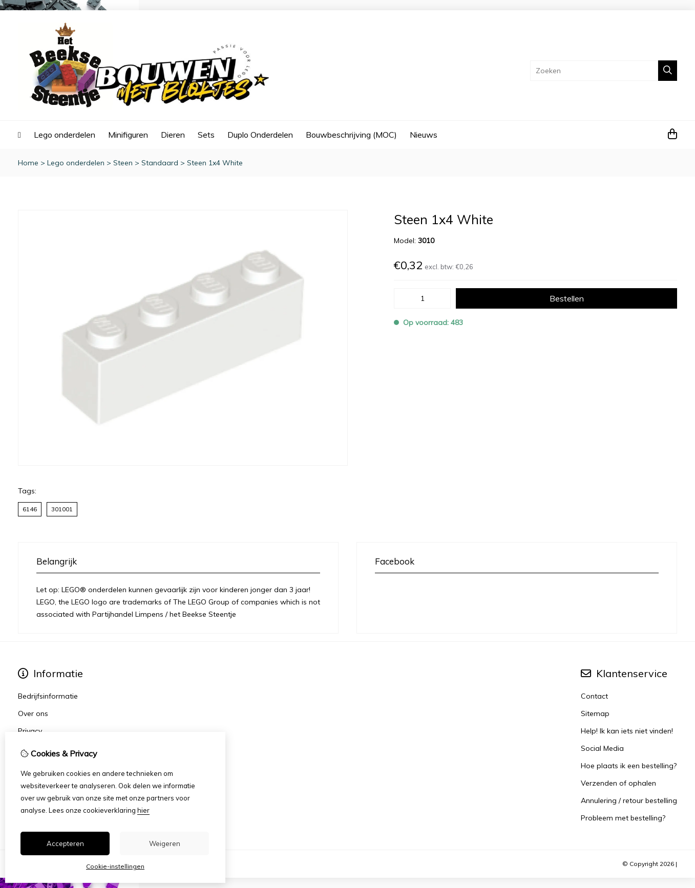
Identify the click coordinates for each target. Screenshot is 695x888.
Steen (123, 162)
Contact (594, 696)
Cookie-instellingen (115, 866)
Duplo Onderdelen (260, 134)
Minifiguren (128, 134)
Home (28, 162)
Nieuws (423, 134)
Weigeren (164, 843)
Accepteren (65, 843)
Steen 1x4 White (215, 162)
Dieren (173, 134)
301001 (62, 509)
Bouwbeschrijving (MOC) (351, 134)
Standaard (159, 162)
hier (143, 810)
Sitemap (595, 713)
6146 (30, 509)
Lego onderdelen (64, 134)
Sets (206, 134)
